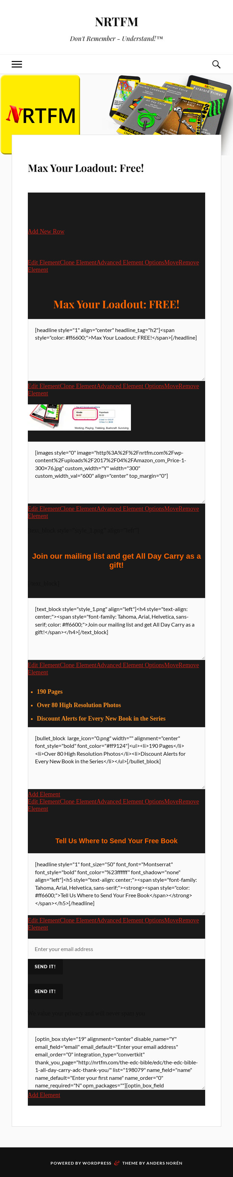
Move (171, 262)
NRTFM (116, 21)
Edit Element (44, 262)
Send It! (45, 992)
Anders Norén (164, 1163)
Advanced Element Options (130, 262)
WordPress (96, 1163)
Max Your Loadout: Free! (113, 165)
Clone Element (78, 262)
